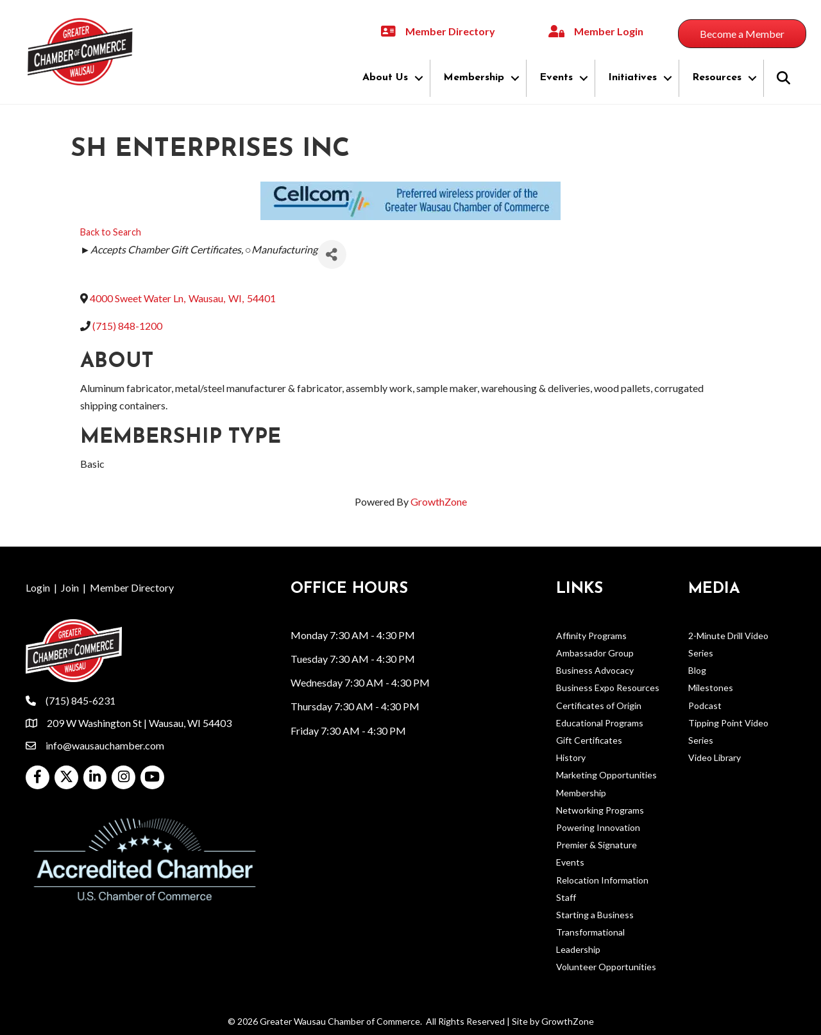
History (571, 757)
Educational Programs (599, 722)
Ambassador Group (595, 652)
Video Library (714, 757)
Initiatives (632, 78)
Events (556, 78)
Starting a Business (595, 914)
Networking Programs (600, 810)
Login (38, 587)
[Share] (331, 254)
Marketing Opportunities (606, 774)
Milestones (710, 687)
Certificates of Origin (598, 705)
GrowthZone (438, 501)
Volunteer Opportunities (606, 966)
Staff (566, 897)
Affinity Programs (591, 635)
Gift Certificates (589, 740)
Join (70, 587)
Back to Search (110, 232)
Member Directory (132, 587)
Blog (697, 670)
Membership (473, 78)
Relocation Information (602, 880)
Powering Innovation (598, 827)
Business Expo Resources (607, 687)
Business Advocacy (595, 670)
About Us (385, 78)
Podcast (705, 705)
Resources (716, 78)
